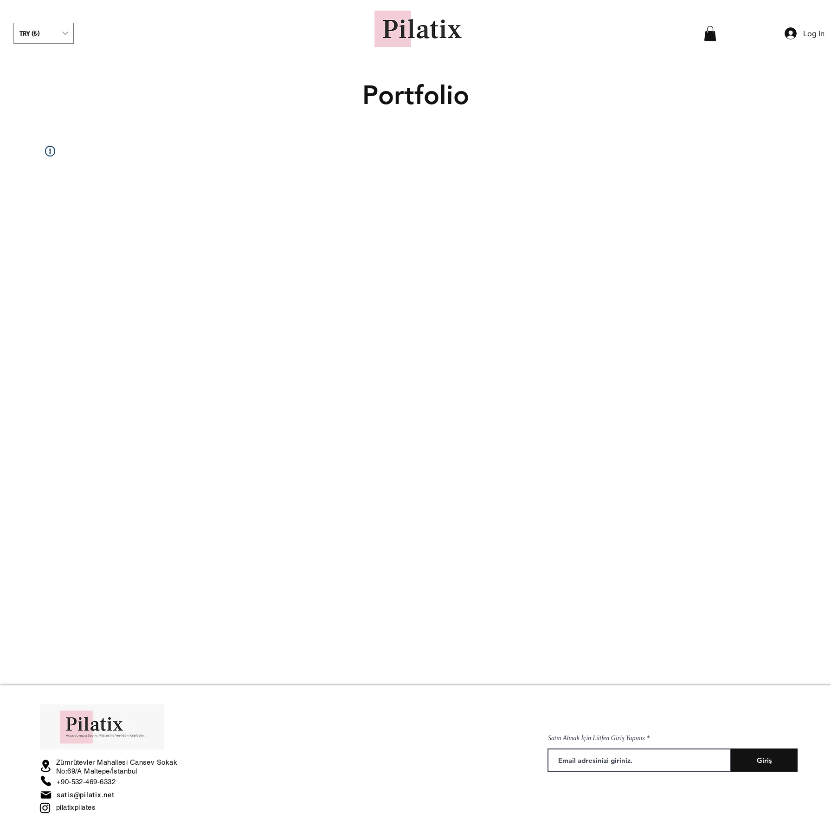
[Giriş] (764, 760)
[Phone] (46, 781)
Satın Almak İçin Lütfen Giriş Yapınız (596, 738)
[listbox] (43, 33)
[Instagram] (45, 808)
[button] (43, 33)
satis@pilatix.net (86, 795)
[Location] (46, 766)
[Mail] (46, 795)
